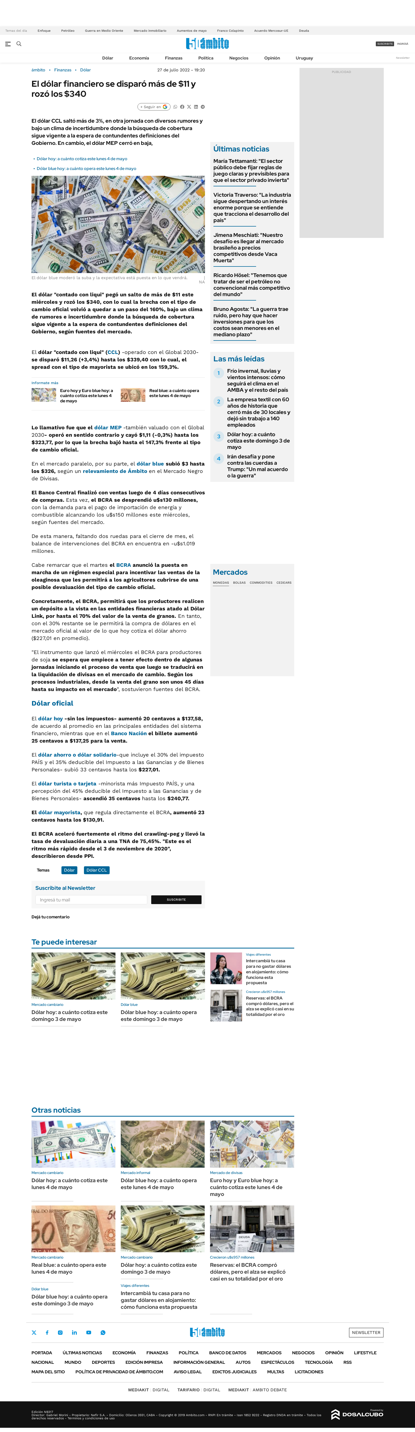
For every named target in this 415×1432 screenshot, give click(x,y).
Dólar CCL (97, 870)
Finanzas (173, 58)
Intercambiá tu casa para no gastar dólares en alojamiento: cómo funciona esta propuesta (268, 972)
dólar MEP (108, 427)
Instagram (60, 1332)
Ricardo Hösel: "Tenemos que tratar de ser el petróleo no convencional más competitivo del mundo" (251, 285)
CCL (113, 352)
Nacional (43, 1362)
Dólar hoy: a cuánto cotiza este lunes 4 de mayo (82, 159)
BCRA (123, 565)
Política (205, 58)
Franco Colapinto (230, 31)
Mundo (73, 1362)
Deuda (304, 31)
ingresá (402, 43)
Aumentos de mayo (192, 31)
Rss (347, 1362)
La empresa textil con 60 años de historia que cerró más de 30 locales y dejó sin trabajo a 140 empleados (259, 412)
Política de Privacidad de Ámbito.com (119, 1372)
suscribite (385, 43)
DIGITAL (148, 1389)
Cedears (284, 582)
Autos (243, 1362)
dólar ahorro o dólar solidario (77, 755)
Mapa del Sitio (48, 1372)
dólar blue (150, 464)
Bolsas (239, 582)
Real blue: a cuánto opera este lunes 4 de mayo (174, 393)
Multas (275, 1372)
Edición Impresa (144, 1362)
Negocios (238, 58)
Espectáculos (277, 1362)
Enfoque (44, 31)
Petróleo (67, 31)
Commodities (261, 582)
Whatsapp (103, 1332)
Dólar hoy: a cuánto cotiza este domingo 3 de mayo (258, 440)
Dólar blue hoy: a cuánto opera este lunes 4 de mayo (86, 168)
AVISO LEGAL (188, 1372)
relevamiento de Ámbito (116, 471)
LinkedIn (74, 1332)
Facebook (47, 1332)
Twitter (34, 1332)
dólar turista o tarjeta (67, 783)
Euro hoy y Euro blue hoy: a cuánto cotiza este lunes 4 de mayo (86, 395)
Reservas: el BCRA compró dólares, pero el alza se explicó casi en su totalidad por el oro (270, 1006)
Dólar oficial (52, 703)
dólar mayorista (59, 812)
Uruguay (304, 58)
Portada (42, 1353)
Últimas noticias (82, 1353)
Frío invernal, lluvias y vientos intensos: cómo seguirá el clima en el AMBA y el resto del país (257, 380)
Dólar (107, 58)
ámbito (38, 70)
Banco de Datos (227, 1353)
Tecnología (319, 1362)
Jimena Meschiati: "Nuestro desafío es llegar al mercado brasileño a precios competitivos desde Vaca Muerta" (248, 248)
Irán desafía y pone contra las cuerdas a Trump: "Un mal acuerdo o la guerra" (257, 466)
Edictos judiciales (234, 1372)
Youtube (88, 1332)
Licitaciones (309, 1372)
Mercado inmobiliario (150, 31)
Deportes (103, 1362)
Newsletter (403, 57)
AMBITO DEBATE (257, 1389)
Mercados (269, 1353)
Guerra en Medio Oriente (104, 31)
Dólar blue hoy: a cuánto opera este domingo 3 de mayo (159, 1016)
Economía (139, 58)
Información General (199, 1362)
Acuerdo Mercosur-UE (271, 31)
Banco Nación (129, 733)
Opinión (272, 58)
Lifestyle (365, 1353)
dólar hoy (50, 718)
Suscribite (176, 899)
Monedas (221, 582)
